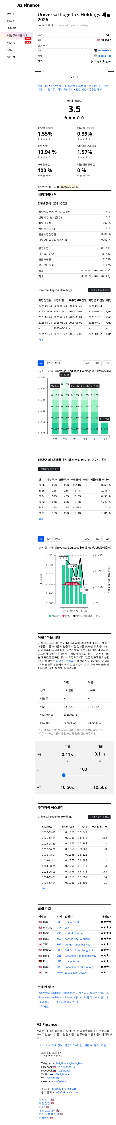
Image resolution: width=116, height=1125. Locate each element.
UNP (59, 922)
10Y (48, 363)
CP (58, 967)
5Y (41, 363)
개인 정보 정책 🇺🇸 (49, 1110)
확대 (41, 339)
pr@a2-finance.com (66, 1092)
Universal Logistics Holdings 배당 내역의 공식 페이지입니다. (74, 997)
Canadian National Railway (80, 955)
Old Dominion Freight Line (80, 950)
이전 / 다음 (44, 89)
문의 (96, 1045)
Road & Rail (104, 55)
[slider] (63, 775)
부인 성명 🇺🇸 (46, 1103)
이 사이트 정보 (54, 1045)
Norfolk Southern (75, 933)
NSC (59, 933)
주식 (50, 25)
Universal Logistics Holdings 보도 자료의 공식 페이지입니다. (74, 992)
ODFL (60, 950)
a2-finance (60, 1081)
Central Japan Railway (77, 944)
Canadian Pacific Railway (79, 967)
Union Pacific (72, 922)
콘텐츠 (88, 1045)
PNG (96, 363)
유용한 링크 (95, 89)
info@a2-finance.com (64, 1088)
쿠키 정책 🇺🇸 (46, 1099)
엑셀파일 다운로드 (99, 290)
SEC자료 (44, 1006)
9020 (60, 972)
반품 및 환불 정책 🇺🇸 (51, 1114)
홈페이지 (45, 1002)
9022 (60, 944)
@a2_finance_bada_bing (69, 1063)
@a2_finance (63, 1074)
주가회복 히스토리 (63, 89)
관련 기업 (81, 89)
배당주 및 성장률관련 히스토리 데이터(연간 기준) (79, 85)
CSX (59, 927)
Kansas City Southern (77, 939)
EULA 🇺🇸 (44, 1107)
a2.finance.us (67, 1067)
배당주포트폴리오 (66, 660)
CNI (59, 955)
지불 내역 (43, 85)
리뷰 (103, 1045)
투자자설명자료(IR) (67, 1002)
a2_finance (53, 1077)
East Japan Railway (76, 972)
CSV (107, 363)
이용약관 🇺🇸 (46, 1117)
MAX (57, 363)
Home (41, 25)
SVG (86, 363)
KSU (59, 939)
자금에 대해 (71, 1045)
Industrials (104, 50)
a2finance (65, 1070)
